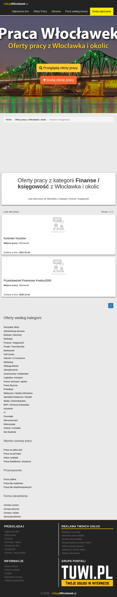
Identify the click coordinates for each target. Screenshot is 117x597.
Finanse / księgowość (14, 343)
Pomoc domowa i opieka (15, 381)
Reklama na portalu (71, 532)
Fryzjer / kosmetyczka (14, 346)
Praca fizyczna (11, 385)
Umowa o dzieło (11, 513)
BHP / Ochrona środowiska (16, 405)
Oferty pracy (10, 535)
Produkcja (8, 389)
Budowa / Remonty (13, 335)
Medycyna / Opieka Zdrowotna (18, 393)
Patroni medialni (12, 570)
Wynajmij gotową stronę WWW (76, 542)
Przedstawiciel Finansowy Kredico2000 (27, 280)
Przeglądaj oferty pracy (58, 68)
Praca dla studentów (13, 483)
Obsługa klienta (11, 366)
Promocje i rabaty (12, 542)
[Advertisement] (58, 149)
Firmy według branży (76, 11)
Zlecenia (56, 11)
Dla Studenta (10, 432)
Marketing (8, 362)
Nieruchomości (11, 420)
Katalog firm (10, 549)
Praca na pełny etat (13, 450)
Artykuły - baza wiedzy (15, 552)
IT (4, 412)
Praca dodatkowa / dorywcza (17, 461)
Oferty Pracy (40, 11)
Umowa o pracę (11, 505)
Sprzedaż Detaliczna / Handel (18, 397)
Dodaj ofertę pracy (58, 80)
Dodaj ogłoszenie (101, 11)
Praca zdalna (10, 479)
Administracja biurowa (14, 331)
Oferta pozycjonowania (72, 546)
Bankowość (9, 350)
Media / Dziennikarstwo (15, 401)
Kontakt (8, 573)
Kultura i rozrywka (12, 428)
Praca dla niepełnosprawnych (18, 487)
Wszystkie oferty (11, 327)
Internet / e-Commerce (14, 358)
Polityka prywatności (14, 580)
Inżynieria (8, 408)
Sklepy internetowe (71, 553)
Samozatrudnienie (12, 516)
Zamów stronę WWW (72, 539)
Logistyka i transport (13, 377)
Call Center (9, 354)
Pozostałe (8, 416)
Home (9, 119)
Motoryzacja (9, 424)
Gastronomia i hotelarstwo (16, 374)
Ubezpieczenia (11, 370)
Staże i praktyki (11, 457)
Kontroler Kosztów (15, 238)
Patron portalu (11, 566)
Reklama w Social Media (73, 549)
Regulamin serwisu (13, 577)
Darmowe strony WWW (73, 535)
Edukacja (8, 339)
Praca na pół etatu (12, 453)
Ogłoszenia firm (20, 11)
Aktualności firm (12, 545)
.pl (16, 3)
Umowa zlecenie (11, 509)
